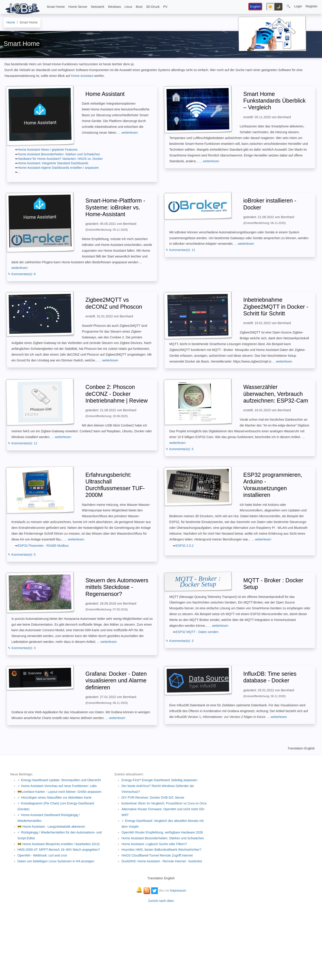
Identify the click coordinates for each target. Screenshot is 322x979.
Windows (114, 6)
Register (311, 6)
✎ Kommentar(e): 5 (179, 449)
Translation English (301, 748)
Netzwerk (97, 6)
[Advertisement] (161, 938)
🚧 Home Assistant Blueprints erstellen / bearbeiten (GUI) (58, 844)
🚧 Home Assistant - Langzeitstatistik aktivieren (51, 826)
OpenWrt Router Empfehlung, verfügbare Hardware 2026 (162, 832)
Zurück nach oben (161, 901)
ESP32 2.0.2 (185, 545)
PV (165, 6)
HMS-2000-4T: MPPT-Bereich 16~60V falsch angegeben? (58, 849)
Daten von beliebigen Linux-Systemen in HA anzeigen (55, 861)
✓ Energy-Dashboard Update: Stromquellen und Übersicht (59, 780)
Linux (128, 6)
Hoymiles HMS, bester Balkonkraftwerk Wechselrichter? (161, 849)
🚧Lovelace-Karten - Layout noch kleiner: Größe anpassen (59, 791)
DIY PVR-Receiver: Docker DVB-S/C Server (152, 797)
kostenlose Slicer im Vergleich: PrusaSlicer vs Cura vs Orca (163, 803)
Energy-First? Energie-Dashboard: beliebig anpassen (159, 780)
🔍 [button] (288, 6)
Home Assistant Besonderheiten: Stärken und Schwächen (59, 154)
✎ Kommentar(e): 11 (180, 250)
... (19, 172)
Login (298, 6)
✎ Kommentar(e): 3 (22, 648)
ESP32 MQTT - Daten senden (197, 632)
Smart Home (56, 6)
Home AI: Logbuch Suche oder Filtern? (154, 844)
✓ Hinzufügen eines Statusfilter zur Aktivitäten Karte (54, 797)
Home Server (77, 6)
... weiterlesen (128, 132)
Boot (139, 6)
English (255, 6)
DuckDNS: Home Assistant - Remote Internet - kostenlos (161, 861)
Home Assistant (82, 76)
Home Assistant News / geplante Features (48, 149)
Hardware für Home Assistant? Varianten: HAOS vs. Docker (60, 158)
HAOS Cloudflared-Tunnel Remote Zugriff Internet (157, 855)
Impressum (178, 890)
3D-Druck (153, 6)
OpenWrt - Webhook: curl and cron (42, 855)
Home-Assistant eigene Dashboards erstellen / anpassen (58, 167)
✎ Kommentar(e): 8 (22, 274)
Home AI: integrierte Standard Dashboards (53, 163)
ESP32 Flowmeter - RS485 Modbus (43, 545)
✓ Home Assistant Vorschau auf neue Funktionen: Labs (57, 786)
